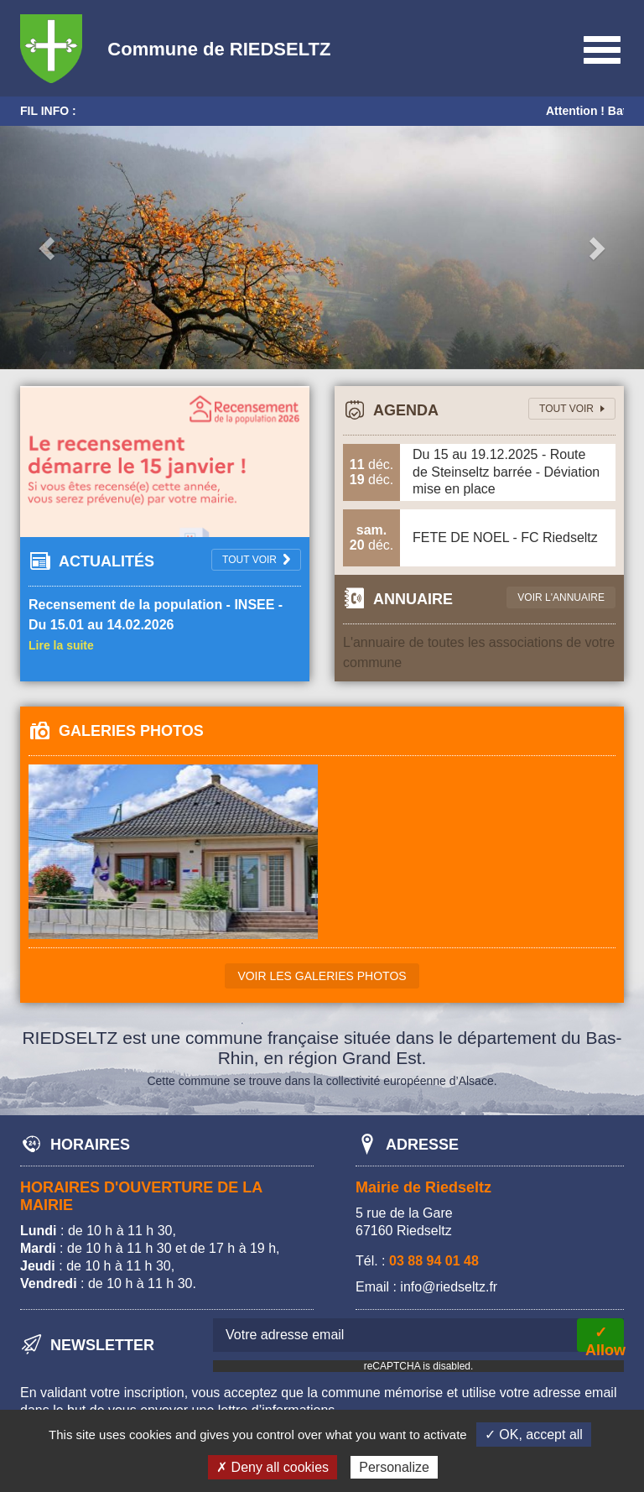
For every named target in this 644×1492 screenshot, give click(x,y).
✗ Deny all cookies (272, 1467)
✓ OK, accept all (534, 1434)
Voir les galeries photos (321, 976)
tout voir (566, 409)
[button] (48, 247)
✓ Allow (604, 1338)
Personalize (394, 1467)
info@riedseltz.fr (448, 1287)
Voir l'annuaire (561, 597)
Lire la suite (61, 645)
